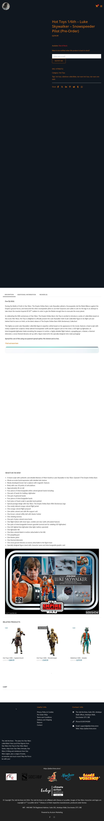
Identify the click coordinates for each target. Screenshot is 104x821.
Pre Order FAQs (42, 715)
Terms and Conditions (44, 717)
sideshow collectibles (69, 77)
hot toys (58, 77)
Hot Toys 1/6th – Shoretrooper (47, 658)
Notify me (59, 61)
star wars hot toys (83, 77)
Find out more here (11, 343)
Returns (39, 722)
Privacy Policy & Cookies (45, 712)
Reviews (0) (43, 295)
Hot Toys (62, 73)
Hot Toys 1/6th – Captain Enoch (13, 658)
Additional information (26, 295)
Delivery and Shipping (44, 720)
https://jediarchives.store (88, 728)
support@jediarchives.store (89, 726)
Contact (39, 725)
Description (9, 295)
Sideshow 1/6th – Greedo (78, 658)
